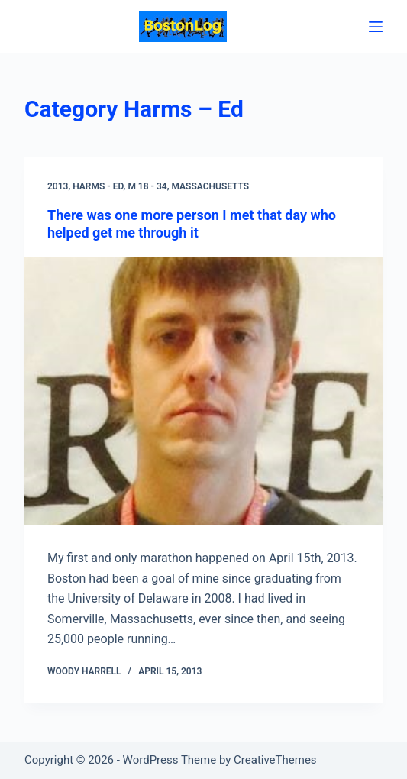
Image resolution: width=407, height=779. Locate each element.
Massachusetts (210, 186)
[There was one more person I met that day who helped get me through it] (203, 391)
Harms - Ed (98, 186)
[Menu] (376, 27)
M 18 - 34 (147, 186)
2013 (57, 186)
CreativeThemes (275, 760)
